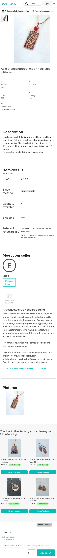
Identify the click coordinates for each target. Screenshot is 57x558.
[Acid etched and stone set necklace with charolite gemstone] (14, 448)
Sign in (47, 4)
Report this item (44, 524)
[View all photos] (32, 39)
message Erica (48, 235)
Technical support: (14, 538)
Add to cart (45, 552)
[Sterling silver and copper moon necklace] (14, 487)
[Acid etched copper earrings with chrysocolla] (42, 448)
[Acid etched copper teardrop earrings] (42, 487)
